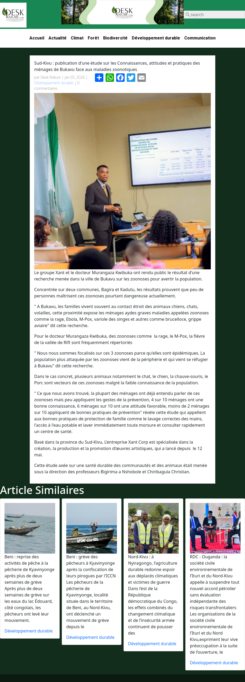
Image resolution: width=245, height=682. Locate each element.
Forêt (93, 38)
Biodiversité (115, 38)
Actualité (58, 38)
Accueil (36, 38)
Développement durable (156, 38)
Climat (77, 38)
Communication (200, 38)
